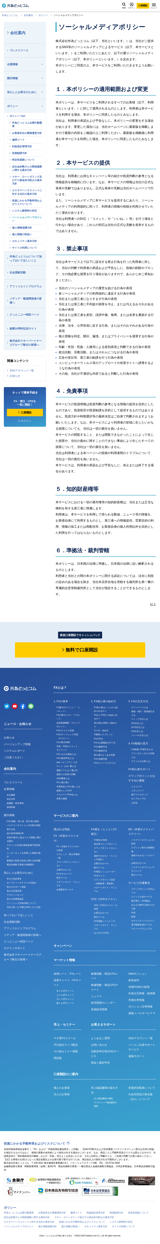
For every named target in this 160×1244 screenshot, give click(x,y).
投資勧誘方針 (19, 153)
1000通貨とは (63, 778)
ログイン (131, 5)
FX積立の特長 (100, 840)
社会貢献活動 (18, 272)
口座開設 (143, 5)
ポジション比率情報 (140, 1006)
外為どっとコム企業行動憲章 (27, 124)
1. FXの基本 (61, 701)
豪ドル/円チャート (65, 1003)
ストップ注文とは (139, 719)
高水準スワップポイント (105, 844)
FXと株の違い (63, 782)
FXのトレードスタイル (105, 763)
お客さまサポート (103, 1024)
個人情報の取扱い (22, 234)
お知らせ (15, 375)
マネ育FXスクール (65, 1038)
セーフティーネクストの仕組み (21, 883)
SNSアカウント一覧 (22, 370)
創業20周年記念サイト (23, 328)
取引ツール (62, 878)
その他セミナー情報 (66, 1051)
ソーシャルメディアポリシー (27, 219)
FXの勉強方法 (100, 751)
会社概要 (11, 795)
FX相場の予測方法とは (142, 749)
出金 (133, 912)
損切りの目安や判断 (66, 774)
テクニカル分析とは (140, 761)
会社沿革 (11, 799)
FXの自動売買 (100, 759)
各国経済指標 (99, 1009)
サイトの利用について (24, 247)
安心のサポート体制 (16, 887)
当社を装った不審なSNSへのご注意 (24, 907)
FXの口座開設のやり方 (105, 743)
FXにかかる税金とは (66, 754)
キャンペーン (63, 945)
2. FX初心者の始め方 (103, 701)
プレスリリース (19, 50)
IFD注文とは (137, 723)
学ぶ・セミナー (64, 1024)
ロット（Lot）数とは (66, 766)
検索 (124, 6)
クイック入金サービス (141, 896)
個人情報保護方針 (22, 227)
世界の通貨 (62, 798)
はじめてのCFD (101, 933)
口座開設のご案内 (66, 1074)
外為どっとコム (10, 15)
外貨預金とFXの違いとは (68, 786)
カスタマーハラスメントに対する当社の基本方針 (27, 192)
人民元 (134, 803)
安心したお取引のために (22, 92)
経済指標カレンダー (103, 1002)
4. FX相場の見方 (138, 743)
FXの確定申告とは (65, 758)
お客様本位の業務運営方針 (27, 133)
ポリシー (43, 15)
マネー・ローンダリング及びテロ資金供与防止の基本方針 (27, 180)
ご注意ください (13, 757)
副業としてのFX (64, 790)
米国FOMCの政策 (139, 986)
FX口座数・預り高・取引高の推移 (23, 821)
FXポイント (99, 875)
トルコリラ (136, 786)
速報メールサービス (141, 1013)
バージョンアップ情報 (17, 744)
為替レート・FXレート (67, 973)
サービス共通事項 (139, 882)
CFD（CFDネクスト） (104, 899)
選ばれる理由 (62, 829)
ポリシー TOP (17, 116)
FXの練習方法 (100, 747)
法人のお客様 (62, 1094)
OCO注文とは (137, 727)
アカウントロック (15, 895)
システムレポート (14, 750)
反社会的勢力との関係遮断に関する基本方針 (27, 168)
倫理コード (18, 139)
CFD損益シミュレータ (104, 921)
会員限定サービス (65, 889)
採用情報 (11, 807)
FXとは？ (60, 687)
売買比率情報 (136, 1000)
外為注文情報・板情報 (141, 993)
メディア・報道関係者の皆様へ (26, 300)
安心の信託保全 (14, 879)
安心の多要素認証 (15, 899)
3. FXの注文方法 (138, 701)
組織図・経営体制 (15, 803)
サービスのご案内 (66, 815)
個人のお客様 (62, 1087)
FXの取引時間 (63, 742)
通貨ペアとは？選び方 (67, 770)
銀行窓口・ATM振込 (140, 901)
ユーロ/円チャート (65, 995)
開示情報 (12, 78)
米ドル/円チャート (65, 991)
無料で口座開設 (82, 649)
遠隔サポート (136, 1056)
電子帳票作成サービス (141, 925)
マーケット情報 (64, 960)
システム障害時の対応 (24, 210)
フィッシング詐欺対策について (21, 903)
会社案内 (28, 15)
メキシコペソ (137, 790)
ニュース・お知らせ (17, 723)
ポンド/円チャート (65, 999)
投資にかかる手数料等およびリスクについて (27, 202)
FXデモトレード (64, 874)
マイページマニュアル (141, 929)
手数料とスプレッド (103, 734)
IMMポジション (137, 973)
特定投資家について (23, 159)
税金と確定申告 (100, 1062)
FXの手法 (98, 739)
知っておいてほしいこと (18, 915)
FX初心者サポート (139, 769)
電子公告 (11, 829)
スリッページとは (139, 707)
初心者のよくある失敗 (104, 755)
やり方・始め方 (101, 730)
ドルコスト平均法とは (67, 794)
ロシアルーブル (138, 798)
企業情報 (12, 64)
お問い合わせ (99, 1044)
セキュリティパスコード (142, 921)
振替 (133, 916)
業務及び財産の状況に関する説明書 (23, 860)
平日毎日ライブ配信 (66, 1044)
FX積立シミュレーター (105, 871)
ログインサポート (14, 948)
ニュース (96, 996)
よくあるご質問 (100, 1038)
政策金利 (133, 980)
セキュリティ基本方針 (24, 241)
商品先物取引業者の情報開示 (20, 864)
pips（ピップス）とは (67, 762)
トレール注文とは (139, 735)
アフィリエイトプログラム (26, 286)
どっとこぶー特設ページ (24, 314)
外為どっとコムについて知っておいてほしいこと (26, 258)
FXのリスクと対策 (65, 730)
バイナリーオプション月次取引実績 (23, 825)
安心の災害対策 (14, 891)
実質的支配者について (141, 1087)
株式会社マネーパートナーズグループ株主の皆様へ (26, 342)
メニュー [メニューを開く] (153, 6)
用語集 (58, 1058)
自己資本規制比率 (15, 833)
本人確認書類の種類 (103, 1098)
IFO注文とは (137, 731)
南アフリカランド (139, 794)
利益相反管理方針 (22, 146)
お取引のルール (64, 870)
